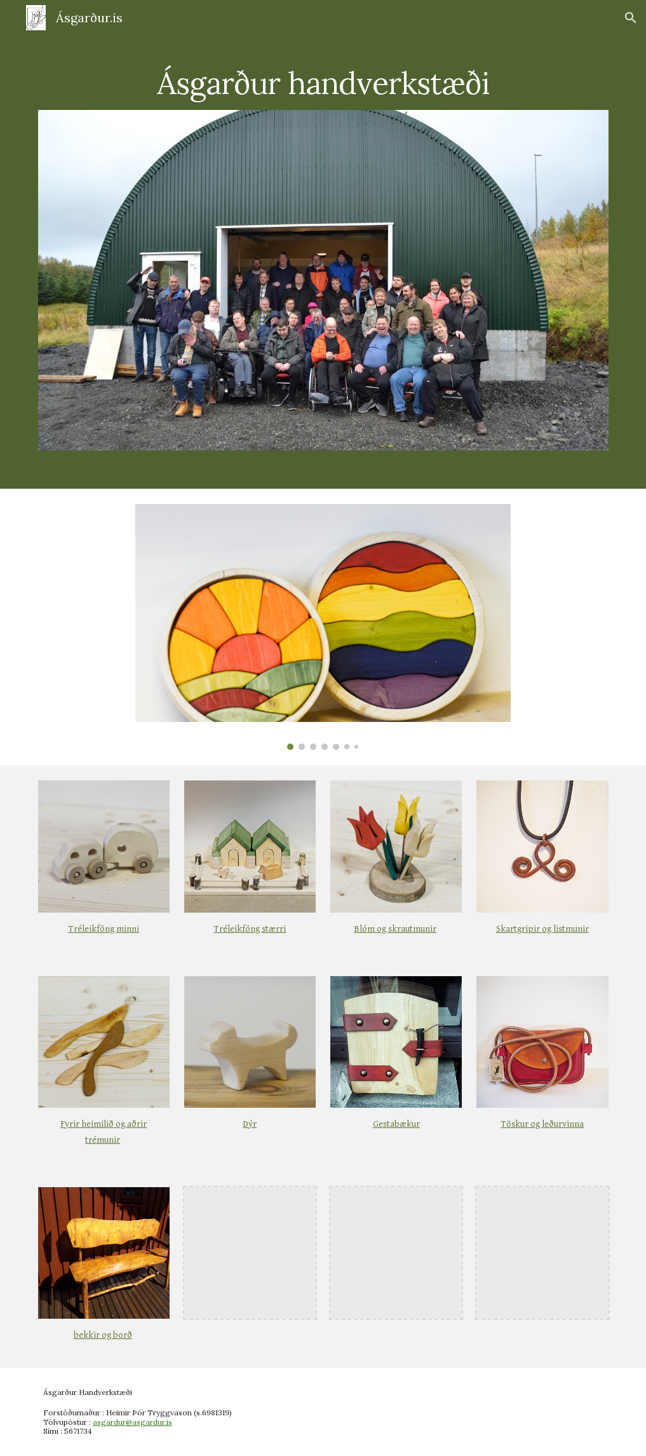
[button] (631, 18)
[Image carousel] (323, 627)
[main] (323, 74)
